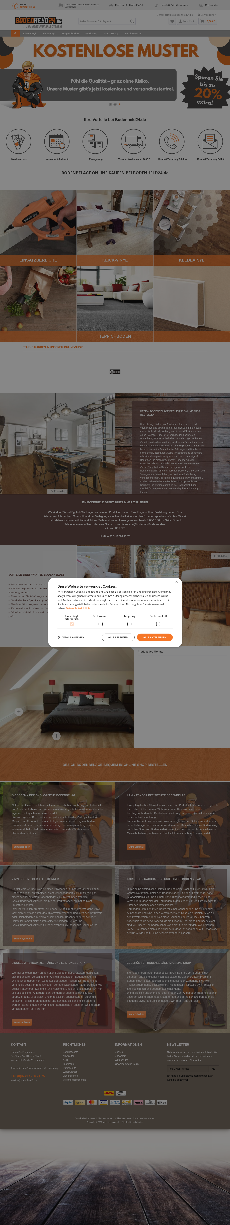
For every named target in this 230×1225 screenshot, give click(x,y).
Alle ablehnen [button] (118, 637)
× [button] (176, 582)
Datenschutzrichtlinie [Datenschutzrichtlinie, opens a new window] (78, 608)
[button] (71, 637)
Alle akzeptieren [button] (154, 637)
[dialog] (115, 612)
